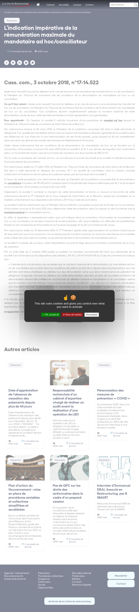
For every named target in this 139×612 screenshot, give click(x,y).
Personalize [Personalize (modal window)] (91, 314)
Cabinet (50, 4)
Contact (89, 4)
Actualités (64, 4)
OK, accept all (51, 314)
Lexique (77, 4)
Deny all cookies (72, 314)
